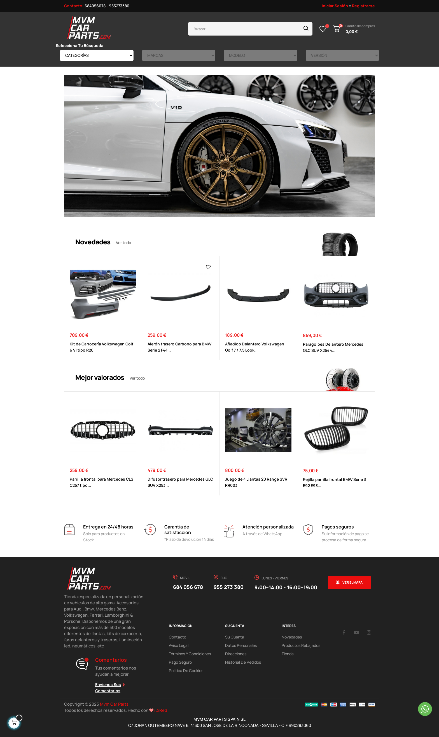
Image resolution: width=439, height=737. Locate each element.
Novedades (292, 637)
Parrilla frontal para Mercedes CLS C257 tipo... (101, 482)
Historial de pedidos (243, 662)
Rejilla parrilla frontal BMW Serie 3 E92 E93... (334, 482)
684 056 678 (188, 587)
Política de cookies (186, 670)
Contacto (177, 637)
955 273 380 (229, 587)
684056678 (95, 5)
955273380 (119, 5)
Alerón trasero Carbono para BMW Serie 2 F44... (179, 347)
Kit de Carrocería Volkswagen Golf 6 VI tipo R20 (101, 347)
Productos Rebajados (301, 645)
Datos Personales (241, 645)
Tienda (288, 653)
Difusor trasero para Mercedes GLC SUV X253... (180, 482)
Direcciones (235, 653)
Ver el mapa (352, 582)
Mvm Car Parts (114, 704)
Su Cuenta (234, 637)
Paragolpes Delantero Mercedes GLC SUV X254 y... (333, 347)
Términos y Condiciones (190, 653)
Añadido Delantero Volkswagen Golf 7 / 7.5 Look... (254, 347)
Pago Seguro (180, 662)
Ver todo (123, 242)
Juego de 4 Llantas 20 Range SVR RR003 (256, 482)
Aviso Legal (178, 645)
